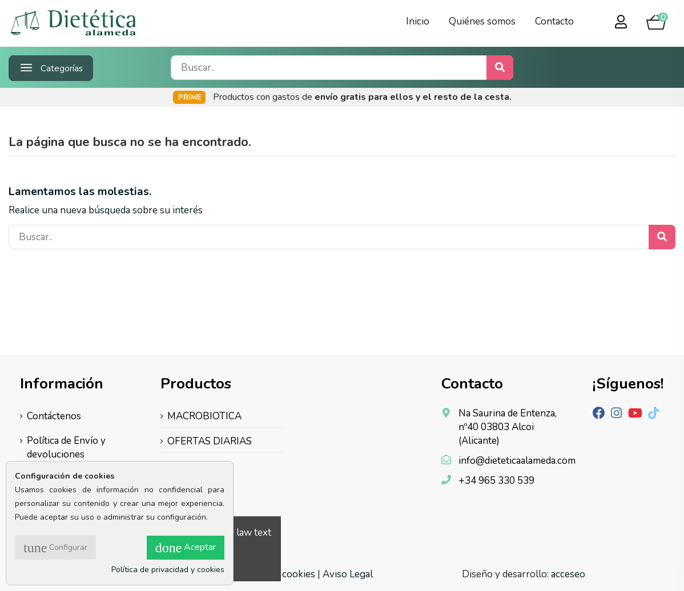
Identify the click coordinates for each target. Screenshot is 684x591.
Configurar (55, 547)
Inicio (417, 21)
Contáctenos (54, 416)
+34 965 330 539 (496, 480)
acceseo (568, 574)
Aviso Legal (348, 574)
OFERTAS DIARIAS (209, 441)
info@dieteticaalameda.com (517, 460)
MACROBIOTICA (204, 416)
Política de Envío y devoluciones (66, 447)
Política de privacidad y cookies (167, 569)
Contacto (554, 21)
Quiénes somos (482, 21)
